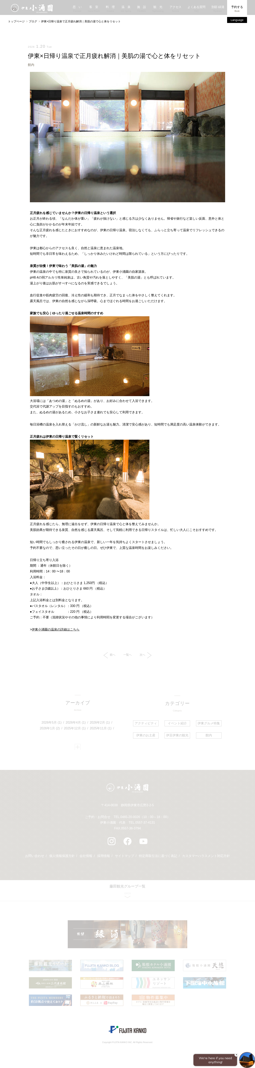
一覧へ (127, 654)
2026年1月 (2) (50, 729)
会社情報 (85, 857)
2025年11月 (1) (101, 729)
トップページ (16, 21)
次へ (145, 655)
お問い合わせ (34, 857)
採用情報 (103, 857)
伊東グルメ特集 (208, 723)
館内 (31, 64)
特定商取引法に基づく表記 (158, 857)
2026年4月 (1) (76, 723)
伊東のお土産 (146, 735)
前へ (109, 655)
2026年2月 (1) (100, 723)
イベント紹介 (177, 723)
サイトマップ (124, 857)
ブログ (33, 21)
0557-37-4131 (145, 824)
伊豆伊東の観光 (177, 735)
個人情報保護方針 (62, 857)
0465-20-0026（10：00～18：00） (145, 818)
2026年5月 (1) (52, 723)
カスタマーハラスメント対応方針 (206, 857)
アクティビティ (146, 723)
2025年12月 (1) (75, 729)
